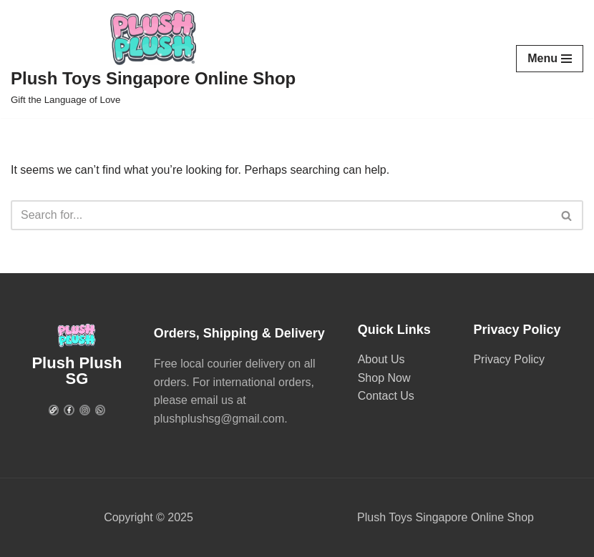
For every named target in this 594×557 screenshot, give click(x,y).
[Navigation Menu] (549, 58)
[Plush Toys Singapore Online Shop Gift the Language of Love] (153, 59)
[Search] (281, 215)
